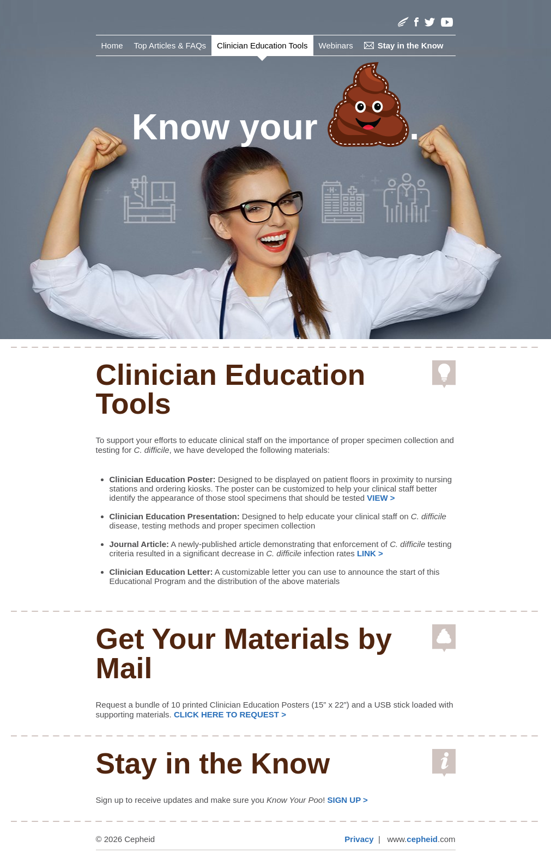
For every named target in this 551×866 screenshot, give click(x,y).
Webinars (336, 45)
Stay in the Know (411, 45)
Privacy (358, 839)
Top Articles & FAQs (170, 45)
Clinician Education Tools (262, 45)
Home (112, 45)
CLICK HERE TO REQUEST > (230, 714)
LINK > (370, 553)
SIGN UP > (348, 799)
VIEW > (381, 497)
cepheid (422, 839)
